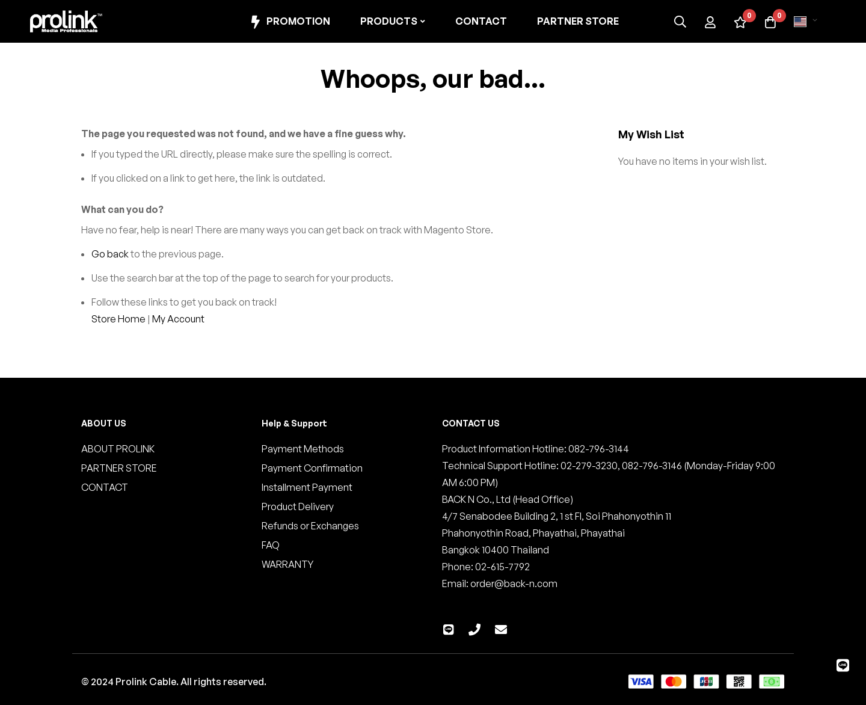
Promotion (289, 22)
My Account (178, 319)
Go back (110, 254)
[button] (807, 21)
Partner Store (578, 21)
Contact (481, 21)
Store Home (118, 319)
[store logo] (66, 21)
